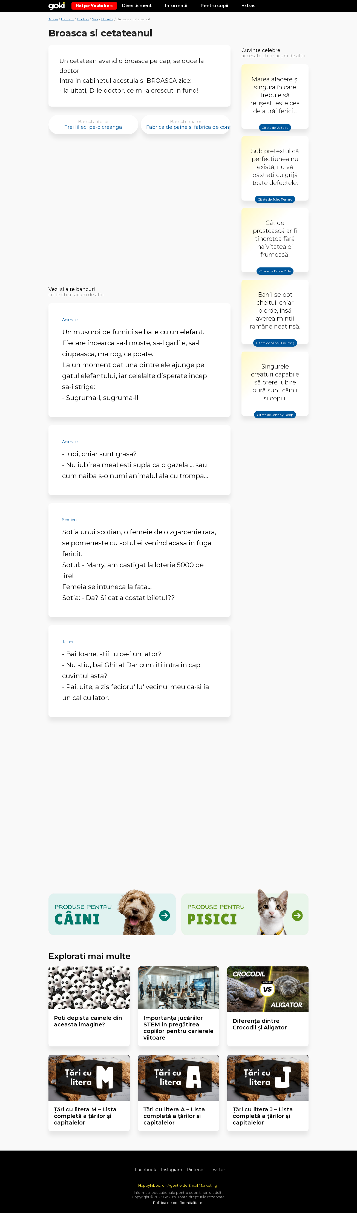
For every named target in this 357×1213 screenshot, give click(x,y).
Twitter (218, 1169)
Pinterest (196, 1169)
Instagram (171, 1169)
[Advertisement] (139, 212)
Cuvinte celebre (260, 50)
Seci (95, 19)
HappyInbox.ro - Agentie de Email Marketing (177, 1185)
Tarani (67, 641)
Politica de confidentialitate (177, 1202)
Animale (70, 319)
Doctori (83, 19)
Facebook (145, 1169)
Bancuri (67, 19)
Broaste (107, 19)
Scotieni (69, 519)
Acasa (53, 19)
